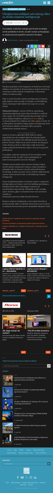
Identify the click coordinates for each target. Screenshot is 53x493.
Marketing (23, 484)
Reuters (35, 119)
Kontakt (30, 484)
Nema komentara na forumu (13, 296)
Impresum (42, 482)
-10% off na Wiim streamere (38, 331)
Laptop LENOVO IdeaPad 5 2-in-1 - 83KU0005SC (13, 270)
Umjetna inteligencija (13, 9)
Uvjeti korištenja (15, 482)
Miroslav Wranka (12, 40)
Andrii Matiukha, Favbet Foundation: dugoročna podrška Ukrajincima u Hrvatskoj (31, 438)
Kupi (23, 290)
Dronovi (5, 9)
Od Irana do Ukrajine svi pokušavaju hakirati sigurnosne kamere (23, 223)
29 (11, 384)
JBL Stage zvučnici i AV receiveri (11, 332)
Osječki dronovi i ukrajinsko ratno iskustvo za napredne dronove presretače (30, 379)
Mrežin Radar (22, 9)
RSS (7, 482)
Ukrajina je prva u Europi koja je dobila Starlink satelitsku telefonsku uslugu (30, 414)
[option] (14, 266)
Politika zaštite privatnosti (30, 482)
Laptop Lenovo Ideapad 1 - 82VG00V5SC (37, 270)
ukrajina (28, 9)
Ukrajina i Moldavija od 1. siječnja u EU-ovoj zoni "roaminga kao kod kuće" (31, 403)
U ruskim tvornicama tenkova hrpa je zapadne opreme (30, 426)
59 (11, 432)
